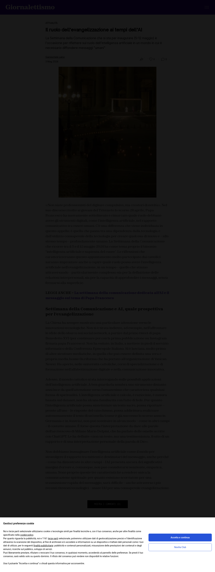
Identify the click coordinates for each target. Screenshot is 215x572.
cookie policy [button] (26, 535)
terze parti (53, 538)
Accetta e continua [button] (180, 537)
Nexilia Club (180, 547)
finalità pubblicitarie (43, 545)
